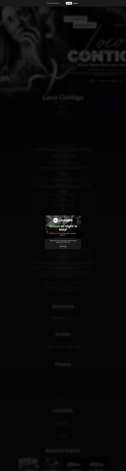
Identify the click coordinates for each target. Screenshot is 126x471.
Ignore (75, 3)
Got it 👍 (63, 246)
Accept (69, 3)
